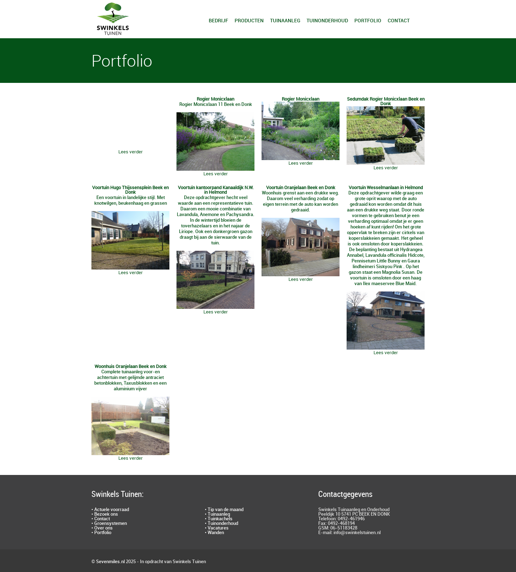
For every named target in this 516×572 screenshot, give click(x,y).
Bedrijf (218, 20)
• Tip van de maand (224, 509)
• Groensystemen (109, 523)
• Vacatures (217, 528)
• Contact (100, 518)
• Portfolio (101, 532)
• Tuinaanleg (217, 514)
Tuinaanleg (285, 20)
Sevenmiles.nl (110, 561)
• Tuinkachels (218, 518)
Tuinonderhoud (327, 20)
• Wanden (214, 532)
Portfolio (367, 20)
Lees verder (130, 151)
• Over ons (102, 528)
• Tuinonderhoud (221, 523)
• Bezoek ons (104, 514)
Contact (399, 20)
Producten (249, 20)
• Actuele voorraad (110, 509)
